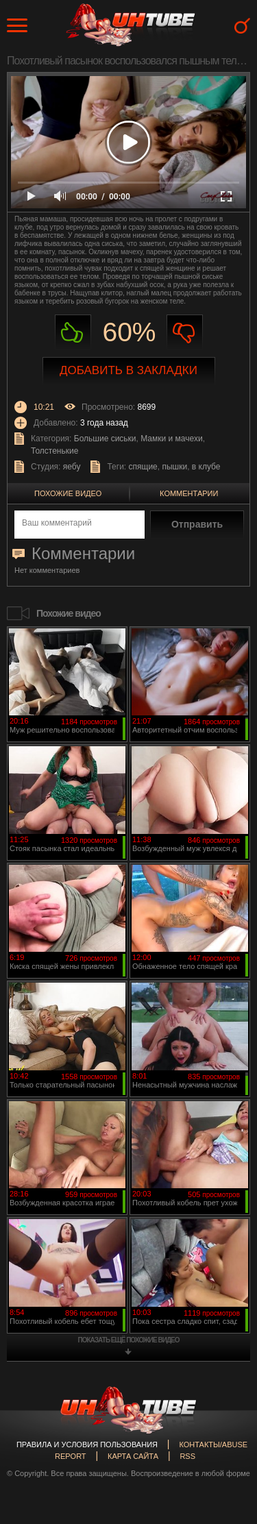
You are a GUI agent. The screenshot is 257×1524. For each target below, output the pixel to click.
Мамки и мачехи (171, 438)
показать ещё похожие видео (129, 1340)
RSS (187, 1456)
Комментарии (189, 493)
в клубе (206, 466)
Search (242, 26)
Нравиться (73, 333)
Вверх (226, 1431)
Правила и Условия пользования (87, 1444)
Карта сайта (133, 1456)
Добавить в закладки (128, 370)
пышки (174, 466)
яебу (72, 466)
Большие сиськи (105, 438)
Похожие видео (67, 493)
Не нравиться (185, 333)
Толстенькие (54, 451)
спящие (143, 466)
